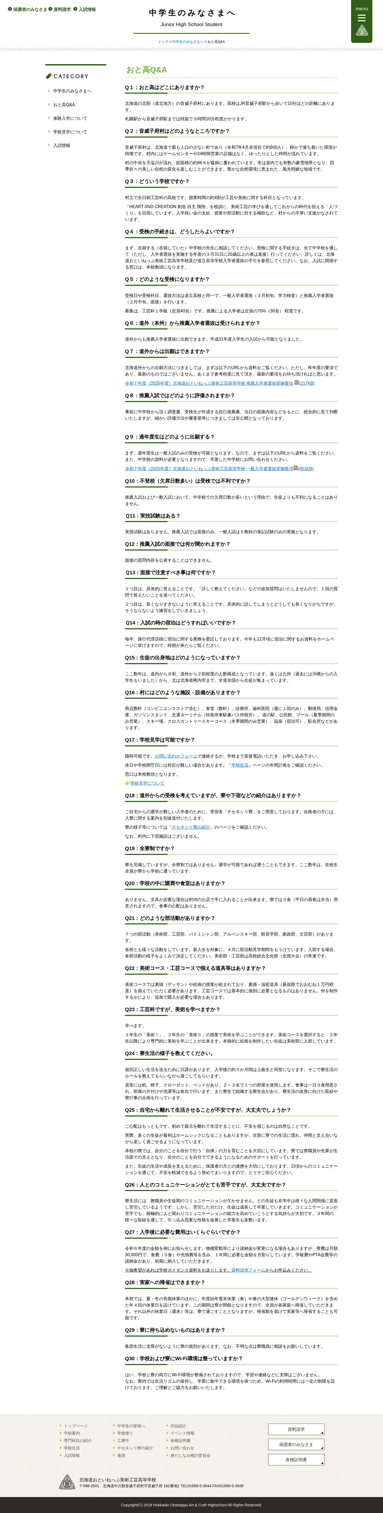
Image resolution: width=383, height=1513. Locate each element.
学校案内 (72, 1433)
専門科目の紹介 (78, 1440)
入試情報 (87, 9)
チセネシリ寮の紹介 (191, 827)
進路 (121, 1455)
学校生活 (239, 765)
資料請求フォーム (248, 1270)
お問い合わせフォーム (176, 756)
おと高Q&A (64, 104)
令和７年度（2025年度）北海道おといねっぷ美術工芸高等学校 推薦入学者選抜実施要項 (220, 383)
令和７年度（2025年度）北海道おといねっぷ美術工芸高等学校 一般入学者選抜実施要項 (219, 468)
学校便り (125, 1433)
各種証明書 (180, 1440)
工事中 (123, 1440)
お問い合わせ (182, 1448)
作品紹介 (178, 1426)
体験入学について (70, 118)
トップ (163, 42)
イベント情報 (182, 1433)
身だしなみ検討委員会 (190, 1455)
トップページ (76, 1426)
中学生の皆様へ (131, 1426)
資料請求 (62, 9)
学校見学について (70, 132)
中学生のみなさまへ (187, 42)
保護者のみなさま (30, 9)
